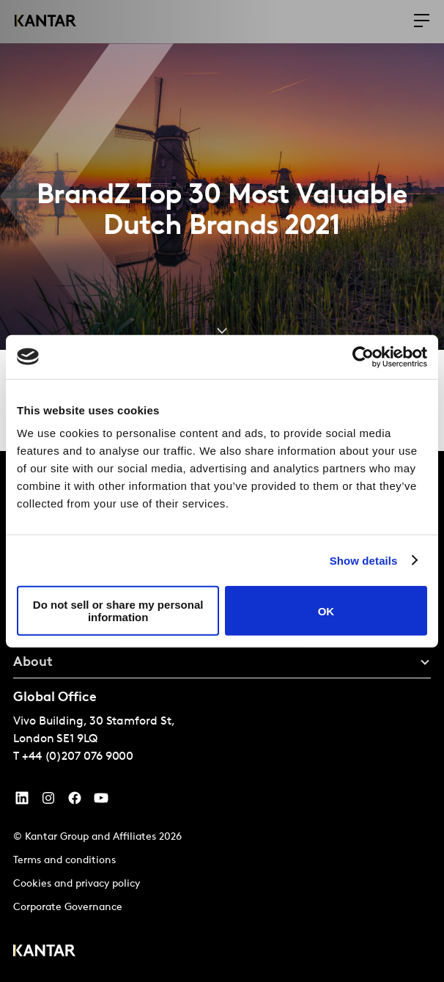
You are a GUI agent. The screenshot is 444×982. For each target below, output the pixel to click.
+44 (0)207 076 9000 (77, 757)
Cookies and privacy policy (76, 884)
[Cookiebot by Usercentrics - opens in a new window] (363, 356)
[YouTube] (22, 801)
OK (326, 610)
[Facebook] (75, 801)
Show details (364, 560)
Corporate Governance (67, 907)
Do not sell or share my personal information (118, 610)
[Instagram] (48, 801)
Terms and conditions (64, 860)
